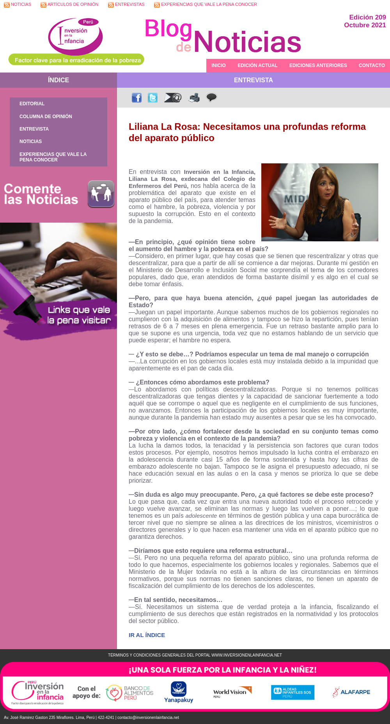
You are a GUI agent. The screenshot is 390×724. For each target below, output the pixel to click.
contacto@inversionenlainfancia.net (148, 717)
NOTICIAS (17, 5)
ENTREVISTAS (126, 5)
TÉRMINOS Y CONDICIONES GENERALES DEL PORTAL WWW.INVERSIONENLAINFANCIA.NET (195, 655)
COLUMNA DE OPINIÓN (46, 116)
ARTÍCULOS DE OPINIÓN (69, 5)
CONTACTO (372, 65)
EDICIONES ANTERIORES (318, 65)
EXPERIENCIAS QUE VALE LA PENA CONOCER (205, 5)
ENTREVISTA (34, 129)
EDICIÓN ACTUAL (257, 65)
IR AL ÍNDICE (147, 635)
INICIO (218, 65)
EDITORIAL (32, 103)
